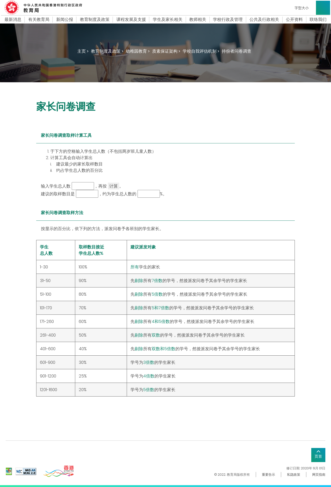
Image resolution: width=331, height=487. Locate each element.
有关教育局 (38, 19)
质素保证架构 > (166, 51)
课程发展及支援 (131, 19)
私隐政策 (293, 474)
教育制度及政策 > (107, 51)
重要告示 (268, 474)
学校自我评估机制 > (201, 51)
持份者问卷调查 (236, 51)
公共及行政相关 (264, 19)
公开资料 (294, 19)
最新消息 (12, 19)
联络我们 (318, 19)
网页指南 (318, 474)
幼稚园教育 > (138, 51)
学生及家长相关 (167, 19)
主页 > (83, 51)
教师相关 (197, 19)
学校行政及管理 (228, 19)
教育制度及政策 (95, 19)
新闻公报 (64, 19)
